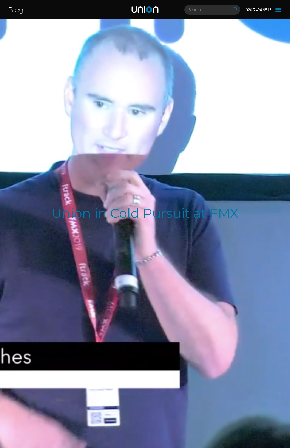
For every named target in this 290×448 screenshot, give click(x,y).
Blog (15, 10)
